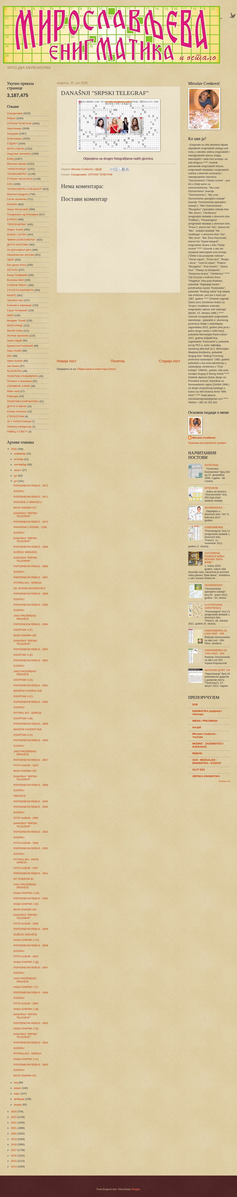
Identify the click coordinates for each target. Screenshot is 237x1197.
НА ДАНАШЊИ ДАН (19, 249)
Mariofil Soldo (15, 330)
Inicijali (196, 727)
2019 (14, 1139)
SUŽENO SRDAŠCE (25, 552)
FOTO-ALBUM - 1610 (25, 765)
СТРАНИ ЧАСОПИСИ (19, 178)
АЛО (9, 184)
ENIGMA (12, 204)
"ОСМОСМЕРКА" (17, 173)
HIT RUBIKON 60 (23, 878)
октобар (19, 459)
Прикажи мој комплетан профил (207, 442)
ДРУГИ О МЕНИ (16, 406)
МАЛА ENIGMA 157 (24, 507)
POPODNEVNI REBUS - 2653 (30, 831)
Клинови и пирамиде (19, 305)
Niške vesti (13, 391)
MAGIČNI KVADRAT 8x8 (27, 690)
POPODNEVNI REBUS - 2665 (30, 604)
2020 (14, 1133)
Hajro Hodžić (14, 350)
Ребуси (11, 118)
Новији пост (66, 361)
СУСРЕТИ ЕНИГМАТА (20, 290)
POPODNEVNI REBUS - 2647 (30, 967)
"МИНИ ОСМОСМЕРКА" (21, 239)
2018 (14, 1144)
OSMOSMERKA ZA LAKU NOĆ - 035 (216, 632)
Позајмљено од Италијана (22, 214)
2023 (14, 1117)
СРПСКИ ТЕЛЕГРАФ (100, 174)
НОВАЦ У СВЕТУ (17, 431)
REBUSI (197, 753)
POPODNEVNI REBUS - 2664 (30, 624)
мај (16, 1082)
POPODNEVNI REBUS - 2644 (30, 1042)
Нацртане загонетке (19, 153)
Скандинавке (78, 174)
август (18, 470)
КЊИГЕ (11, 295)
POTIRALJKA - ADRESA (27, 582)
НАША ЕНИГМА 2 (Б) (25, 1028)
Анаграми (13, 133)
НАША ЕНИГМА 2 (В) (25, 1008)
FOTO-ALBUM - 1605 (25, 956)
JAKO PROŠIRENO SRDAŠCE (24, 617)
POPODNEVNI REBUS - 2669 (30, 546)
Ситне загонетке (16, 199)
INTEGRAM (211, 487)
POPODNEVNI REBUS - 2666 (30, 593)
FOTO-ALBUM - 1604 (25, 1003)
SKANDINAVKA (214, 507)
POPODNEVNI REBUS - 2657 (30, 759)
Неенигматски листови (20, 254)
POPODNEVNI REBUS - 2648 (30, 945)
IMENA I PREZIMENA (205, 720)
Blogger (135, 1189)
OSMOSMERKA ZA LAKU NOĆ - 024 (216, 652)
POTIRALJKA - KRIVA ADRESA (25, 861)
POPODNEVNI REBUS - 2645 (30, 1023)
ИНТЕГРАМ (211, 465)
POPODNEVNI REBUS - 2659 (30, 723)
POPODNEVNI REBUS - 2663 (30, 649)
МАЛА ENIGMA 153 (24, 1075)
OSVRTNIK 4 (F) (22, 629)
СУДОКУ (12, 143)
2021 (14, 1127)
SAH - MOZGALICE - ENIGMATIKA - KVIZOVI (206, 761)
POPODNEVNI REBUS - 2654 (30, 806)
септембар (20, 464)
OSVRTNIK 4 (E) (23, 654)
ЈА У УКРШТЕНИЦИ (19, 421)
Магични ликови (16, 163)
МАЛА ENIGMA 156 (24, 635)
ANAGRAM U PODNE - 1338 (30, 527)
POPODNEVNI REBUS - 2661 (30, 685)
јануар (18, 1104)
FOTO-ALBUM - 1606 (25, 923)
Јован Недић (14, 340)
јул (16, 475)
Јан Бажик (13, 366)
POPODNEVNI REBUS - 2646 (30, 992)
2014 (14, 1166)
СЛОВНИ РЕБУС (17, 285)
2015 (14, 1160)
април (18, 1088)
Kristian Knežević (17, 411)
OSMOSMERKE (214, 527)
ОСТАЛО (12, 269)
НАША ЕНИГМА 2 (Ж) (26, 892)
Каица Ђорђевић (17, 275)
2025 (14, 449)
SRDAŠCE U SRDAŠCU (27, 502)
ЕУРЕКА (12, 219)
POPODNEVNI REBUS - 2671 (30, 496)
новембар (20, 453)
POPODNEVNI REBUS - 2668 (30, 566)
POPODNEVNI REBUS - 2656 (30, 784)
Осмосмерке (14, 138)
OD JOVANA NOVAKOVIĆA (29, 588)
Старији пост (169, 361)
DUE (195, 704)
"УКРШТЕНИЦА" (16, 168)
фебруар (19, 1098)
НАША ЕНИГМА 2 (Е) (25, 903)
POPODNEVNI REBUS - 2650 (30, 898)
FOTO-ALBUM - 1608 (25, 842)
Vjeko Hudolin (15, 360)
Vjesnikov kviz (15, 300)
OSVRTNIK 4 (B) (23, 718)
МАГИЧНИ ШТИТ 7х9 (217, 670)
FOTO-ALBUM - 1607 (25, 867)
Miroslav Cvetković (203, 437)
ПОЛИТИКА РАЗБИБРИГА (22, 376)
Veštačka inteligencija (19, 426)
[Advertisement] (118, 326)
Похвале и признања (19, 381)
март (17, 1093)
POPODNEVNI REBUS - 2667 (30, 577)
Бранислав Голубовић (20, 345)
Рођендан (13, 396)
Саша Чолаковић (17, 310)
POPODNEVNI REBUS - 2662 (30, 660)
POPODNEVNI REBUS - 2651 (30, 873)
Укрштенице (14, 128)
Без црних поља (16, 264)
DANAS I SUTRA (17, 234)
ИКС (9, 355)
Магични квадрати (18, 194)
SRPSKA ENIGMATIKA (206, 776)
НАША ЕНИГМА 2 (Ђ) (26, 939)
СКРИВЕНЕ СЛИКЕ (18, 386)
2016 (14, 1155)
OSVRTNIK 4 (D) (23, 679)
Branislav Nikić (15, 279)
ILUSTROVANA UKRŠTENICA (213, 606)
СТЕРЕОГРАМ (15, 416)
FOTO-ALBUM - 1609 (25, 817)
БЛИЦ (10, 158)
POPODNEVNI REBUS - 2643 (30, 1064)
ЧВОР (10, 259)
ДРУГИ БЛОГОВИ (17, 244)
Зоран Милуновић (17, 209)
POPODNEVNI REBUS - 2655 (30, 801)
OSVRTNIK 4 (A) (23, 734)
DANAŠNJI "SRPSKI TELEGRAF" (25, 515)
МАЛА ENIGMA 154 (24, 909)
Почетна (118, 361)
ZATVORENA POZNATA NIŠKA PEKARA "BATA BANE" (214, 558)
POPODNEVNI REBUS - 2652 (30, 848)
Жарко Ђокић (15, 229)
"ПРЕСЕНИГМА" (16, 224)
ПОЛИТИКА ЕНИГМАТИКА (23, 401)
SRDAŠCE (19, 795)
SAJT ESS (198, 769)
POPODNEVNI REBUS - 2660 (30, 701)
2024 (14, 1111)
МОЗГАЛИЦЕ (15, 325)
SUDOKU (18, 491)
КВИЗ (10, 315)
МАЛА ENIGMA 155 (24, 770)
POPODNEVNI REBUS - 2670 (30, 521)
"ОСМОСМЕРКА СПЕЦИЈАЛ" (24, 189)
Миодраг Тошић (16, 320)
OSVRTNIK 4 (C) (23, 696)
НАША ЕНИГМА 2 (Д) (26, 961)
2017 (14, 1150)
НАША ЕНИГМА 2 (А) (25, 1059)
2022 (14, 1122)
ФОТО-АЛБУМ (15, 148)
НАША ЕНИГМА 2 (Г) (25, 986)
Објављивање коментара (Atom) (96, 368)
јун (16, 481)
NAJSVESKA (14, 370)
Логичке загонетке (17, 335)
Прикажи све (224, 781)
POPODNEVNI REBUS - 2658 (30, 740)
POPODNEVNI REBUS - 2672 (30, 485)
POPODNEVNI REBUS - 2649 (30, 928)
